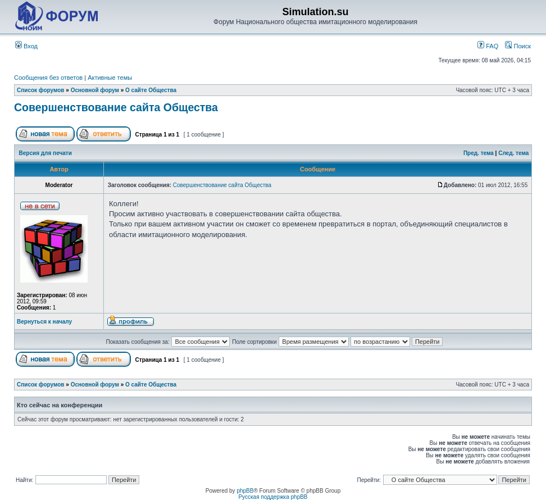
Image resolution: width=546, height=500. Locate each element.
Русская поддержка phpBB (272, 497)
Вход (26, 46)
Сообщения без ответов (48, 77)
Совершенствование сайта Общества (116, 107)
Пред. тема (478, 153)
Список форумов (41, 90)
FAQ (487, 46)
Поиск (518, 46)
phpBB (244, 491)
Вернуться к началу (44, 322)
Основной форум (95, 90)
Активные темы (110, 77)
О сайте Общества (150, 90)
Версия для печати (45, 153)
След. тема (513, 153)
